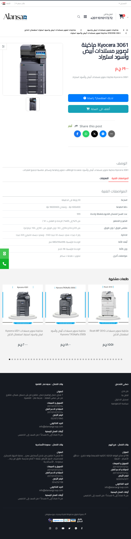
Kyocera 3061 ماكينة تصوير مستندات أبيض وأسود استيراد (95, 33)
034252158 (57, 482)
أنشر (70, 126)
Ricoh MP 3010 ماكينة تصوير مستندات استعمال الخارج (109, 332)
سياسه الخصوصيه (119, 403)
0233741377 (122, 479)
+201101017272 (55, 406)
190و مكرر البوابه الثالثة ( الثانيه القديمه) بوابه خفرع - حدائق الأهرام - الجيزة (100, 457)
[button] (79, 16)
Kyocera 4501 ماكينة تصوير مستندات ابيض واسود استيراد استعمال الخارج (24, 332)
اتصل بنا (124, 395)
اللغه (6, 3)
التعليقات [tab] (104, 178)
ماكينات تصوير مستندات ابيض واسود (103, 30)
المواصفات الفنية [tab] (118, 178)
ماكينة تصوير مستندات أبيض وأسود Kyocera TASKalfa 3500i (68, 332)
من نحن (124, 391)
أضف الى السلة (98, 108)
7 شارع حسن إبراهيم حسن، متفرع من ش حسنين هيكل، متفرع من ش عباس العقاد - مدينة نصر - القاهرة (34, 396)
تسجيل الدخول (121, 399)
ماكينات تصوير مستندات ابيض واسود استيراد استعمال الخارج (50, 30)
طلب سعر (21, 3)
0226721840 (57, 418)
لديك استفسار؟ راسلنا (98, 98)
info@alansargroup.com (51, 426)
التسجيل (123, 3)
